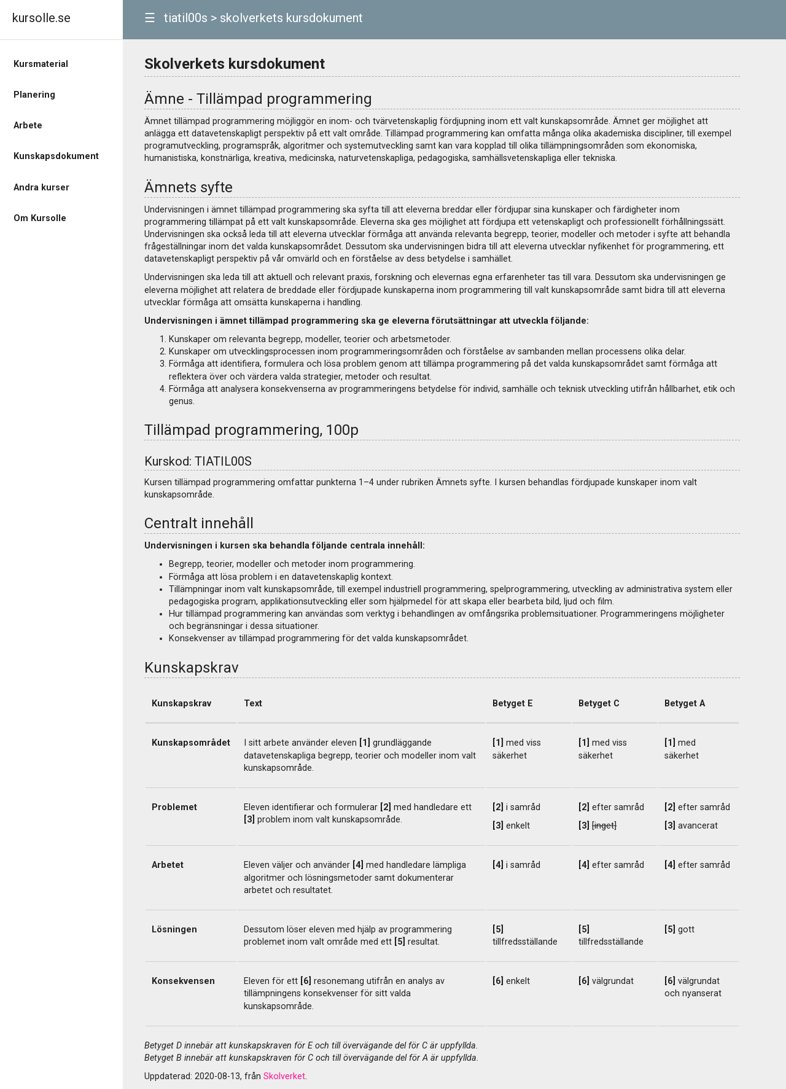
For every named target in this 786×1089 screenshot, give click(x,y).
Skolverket (284, 1076)
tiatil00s (186, 17)
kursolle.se (41, 17)
